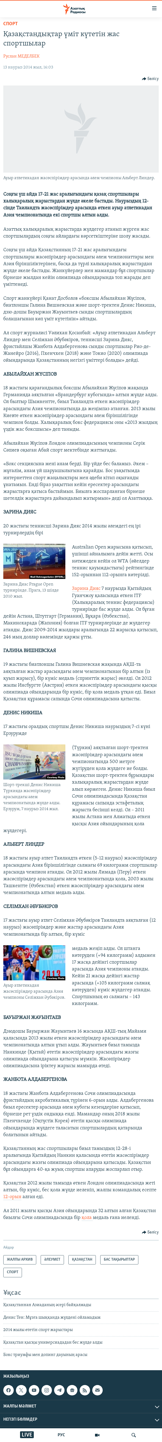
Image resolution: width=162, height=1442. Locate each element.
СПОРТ (10, 24)
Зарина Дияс (86, 588)
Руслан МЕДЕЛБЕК (21, 56)
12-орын (12, 1197)
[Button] (150, 79)
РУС (61, 1435)
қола (87, 1217)
